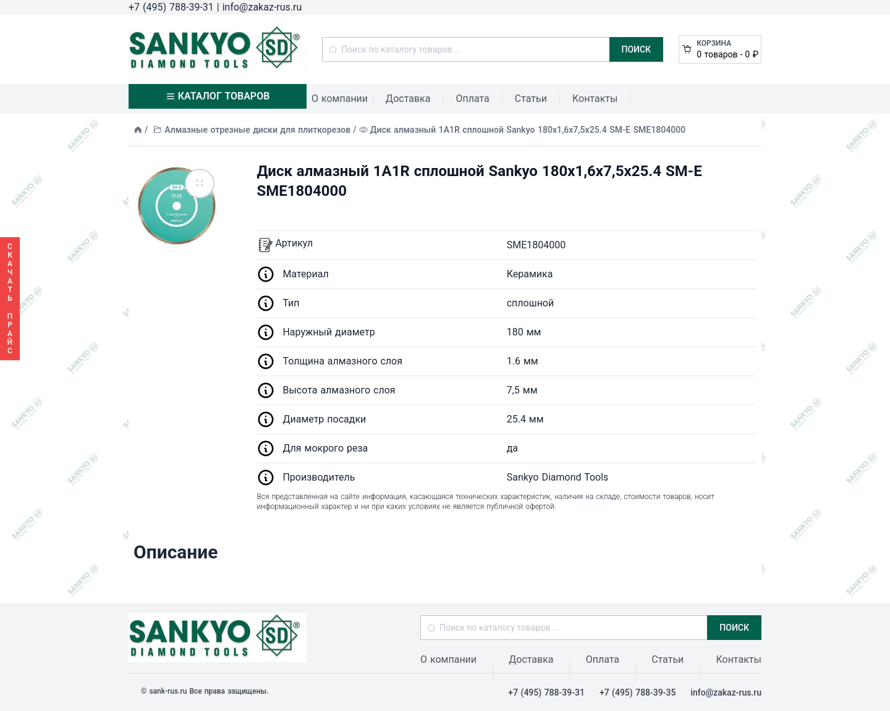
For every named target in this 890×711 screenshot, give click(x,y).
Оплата (472, 98)
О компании (340, 98)
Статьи (531, 98)
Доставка (408, 98)
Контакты (594, 98)
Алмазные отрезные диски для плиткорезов (257, 130)
